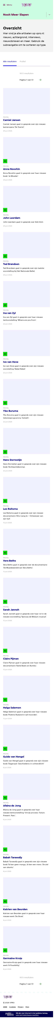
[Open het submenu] (49, 14)
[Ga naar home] (26, 5)
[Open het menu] (8, 5)
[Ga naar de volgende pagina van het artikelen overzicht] (40, 80)
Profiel (23, 61)
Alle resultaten (10, 61)
